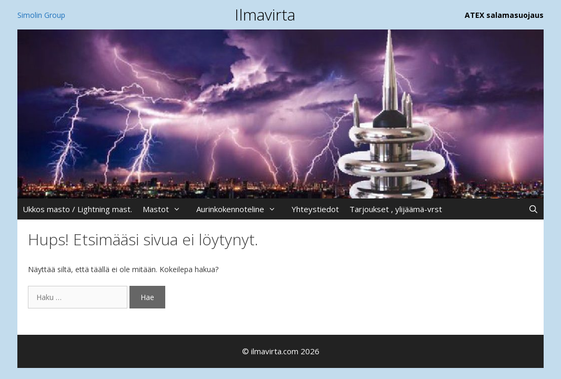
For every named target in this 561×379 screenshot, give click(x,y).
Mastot (167, 209)
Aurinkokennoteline (241, 209)
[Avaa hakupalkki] (533, 209)
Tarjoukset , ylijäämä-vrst (395, 209)
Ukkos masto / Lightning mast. (77, 209)
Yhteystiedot (315, 209)
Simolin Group (41, 15)
